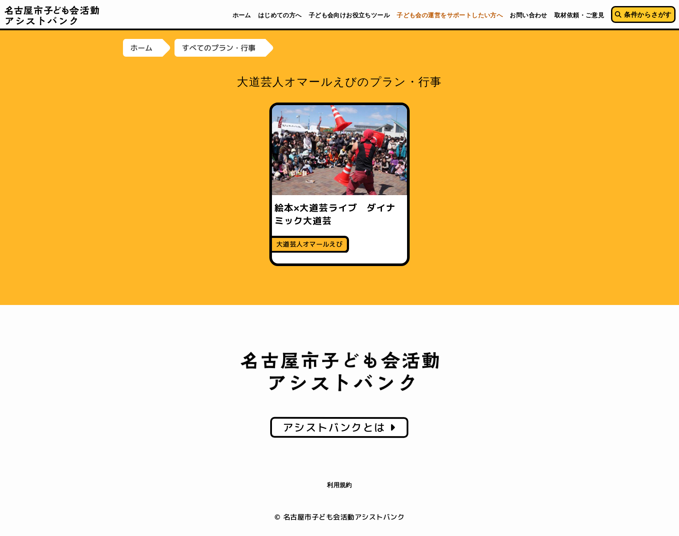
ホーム (141, 48)
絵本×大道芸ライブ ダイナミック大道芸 (335, 214)
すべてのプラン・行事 (218, 48)
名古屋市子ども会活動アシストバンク (52, 15)
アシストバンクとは (339, 427)
